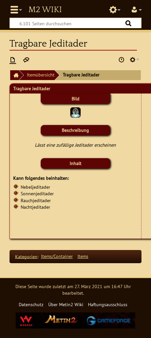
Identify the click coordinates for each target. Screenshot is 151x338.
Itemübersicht (40, 75)
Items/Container (57, 256)
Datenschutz (31, 304)
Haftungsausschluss (107, 304)
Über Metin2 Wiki (65, 304)
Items (82, 256)
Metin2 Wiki (45, 10)
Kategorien (26, 256)
